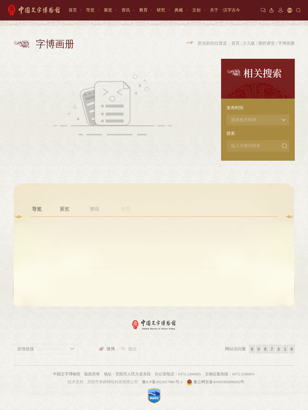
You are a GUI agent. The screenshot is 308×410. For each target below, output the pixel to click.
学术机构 (155, 231)
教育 (143, 10)
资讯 (126, 10)
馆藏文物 (182, 231)
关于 (214, 10)
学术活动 (155, 240)
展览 (108, 10)
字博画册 (286, 43)
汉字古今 (231, 10)
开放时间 (36, 231)
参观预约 (36, 240)
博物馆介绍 (239, 231)
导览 (90, 10)
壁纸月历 (210, 240)
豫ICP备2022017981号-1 (162, 382)
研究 (161, 10)
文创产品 (210, 231)
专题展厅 (64, 231)
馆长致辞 (239, 240)
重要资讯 (94, 240)
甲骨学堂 (126, 231)
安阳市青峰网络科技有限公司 (112, 382)
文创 (196, 10)
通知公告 (94, 231)
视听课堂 (266, 43)
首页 (73, 10)
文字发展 (64, 240)
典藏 (178, 10)
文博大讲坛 (126, 240)
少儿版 (248, 43)
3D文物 (182, 240)
